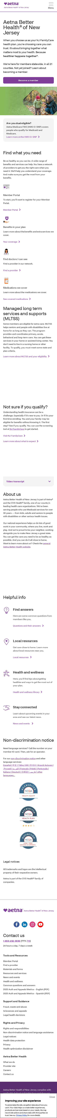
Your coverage (10, 241)
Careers (7, 1070)
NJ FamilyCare (17, 429)
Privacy (6, 1044)
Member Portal (10, 209)
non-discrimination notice (23, 758)
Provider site (9, 1066)
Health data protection (14, 1040)
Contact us (8, 1074)
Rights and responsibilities (16, 1028)
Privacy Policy (22, 1115)
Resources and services (15, 973)
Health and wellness (13, 981)
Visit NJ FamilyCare (13, 435)
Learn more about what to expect (19, 441)
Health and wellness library (26, 692)
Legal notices (9, 1036)
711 (28, 940)
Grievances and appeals (15, 1010)
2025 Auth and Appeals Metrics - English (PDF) (26, 989)
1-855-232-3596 (11, 940)
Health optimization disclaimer (18, 1048)
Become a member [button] (28, 80)
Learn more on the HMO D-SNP (21, 136)
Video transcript (15, 481)
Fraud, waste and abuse (15, 1006)
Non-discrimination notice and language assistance (28, 1032)
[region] (28, 1105)
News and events (21, 723)
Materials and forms (13, 969)
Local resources (21, 657)
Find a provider (10, 270)
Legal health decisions (14, 1014)
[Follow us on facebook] (16, 924)
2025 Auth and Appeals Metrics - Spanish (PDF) (26, 993)
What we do (9, 1062)
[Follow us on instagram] (32, 924)
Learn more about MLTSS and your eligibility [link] (25, 356)
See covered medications (15, 299)
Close (52, 1096)
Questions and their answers (27, 625)
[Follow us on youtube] (40, 924)
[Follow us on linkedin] (24, 924)
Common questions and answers (19, 985)
